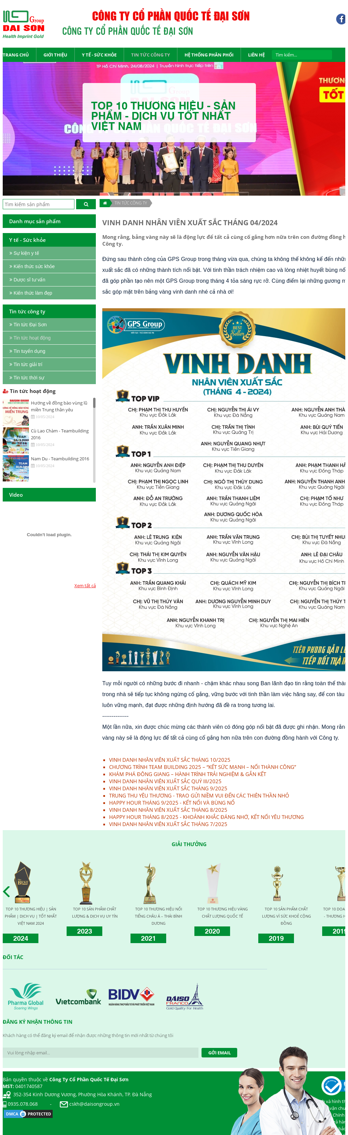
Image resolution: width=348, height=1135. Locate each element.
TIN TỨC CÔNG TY (131, 203)
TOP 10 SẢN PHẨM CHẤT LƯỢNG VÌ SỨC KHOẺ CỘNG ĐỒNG (286, 916)
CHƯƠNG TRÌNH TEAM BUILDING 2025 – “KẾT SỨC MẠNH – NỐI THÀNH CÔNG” (202, 766)
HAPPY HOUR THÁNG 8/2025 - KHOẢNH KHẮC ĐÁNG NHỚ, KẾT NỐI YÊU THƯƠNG (206, 816)
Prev (8, 891)
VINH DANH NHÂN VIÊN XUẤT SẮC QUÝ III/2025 (165, 781)
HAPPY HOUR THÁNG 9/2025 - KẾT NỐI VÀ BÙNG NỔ (172, 802)
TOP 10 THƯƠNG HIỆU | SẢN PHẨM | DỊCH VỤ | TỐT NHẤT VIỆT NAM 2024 (31, 916)
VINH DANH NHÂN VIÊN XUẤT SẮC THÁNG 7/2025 (168, 824)
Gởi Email (219, 1053)
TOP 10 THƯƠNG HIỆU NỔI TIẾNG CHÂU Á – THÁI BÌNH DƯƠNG (158, 916)
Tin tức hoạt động (29, 391)
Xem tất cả (85, 585)
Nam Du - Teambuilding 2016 (60, 459)
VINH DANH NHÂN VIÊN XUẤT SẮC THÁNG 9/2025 (168, 788)
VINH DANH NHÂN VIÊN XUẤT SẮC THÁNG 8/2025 (168, 809)
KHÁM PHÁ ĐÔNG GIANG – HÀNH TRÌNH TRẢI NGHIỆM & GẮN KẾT (187, 774)
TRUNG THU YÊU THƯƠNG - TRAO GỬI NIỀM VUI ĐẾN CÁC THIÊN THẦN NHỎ (199, 795)
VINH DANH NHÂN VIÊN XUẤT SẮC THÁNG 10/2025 (169, 759)
